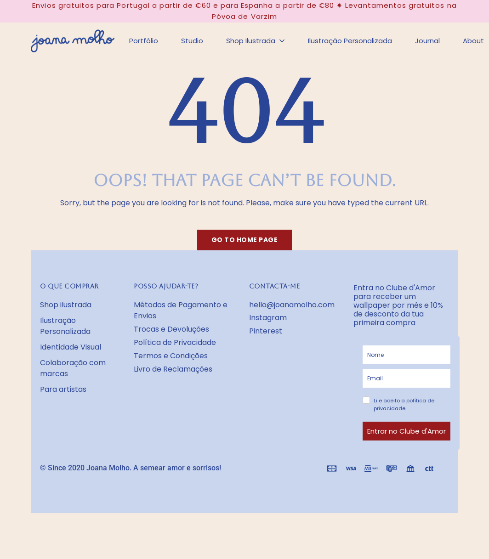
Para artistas (63, 389)
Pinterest (265, 331)
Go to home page (244, 239)
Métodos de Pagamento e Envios (180, 310)
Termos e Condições (171, 355)
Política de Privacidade (175, 342)
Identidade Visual (70, 347)
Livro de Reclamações (173, 369)
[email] (406, 378)
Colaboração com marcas (73, 368)
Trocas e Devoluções (171, 329)
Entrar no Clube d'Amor (406, 431)
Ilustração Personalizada (65, 326)
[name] (406, 354)
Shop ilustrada (65, 304)
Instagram (268, 317)
